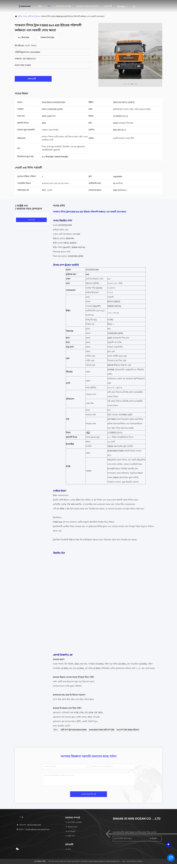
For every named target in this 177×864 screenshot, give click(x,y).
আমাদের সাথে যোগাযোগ (87, 6)
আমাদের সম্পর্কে (63, 6)
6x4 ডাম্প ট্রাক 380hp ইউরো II (128, 730)
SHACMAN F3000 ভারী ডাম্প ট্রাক (101, 730)
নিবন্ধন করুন (154, 838)
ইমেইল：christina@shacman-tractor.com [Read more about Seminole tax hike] (33, 829)
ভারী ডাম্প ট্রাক (33, 16)
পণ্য (49, 6)
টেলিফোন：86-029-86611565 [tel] (28, 825)
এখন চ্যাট (33, 78)
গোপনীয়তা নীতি (40, 861)
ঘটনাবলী (108, 6)
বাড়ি (40, 6)
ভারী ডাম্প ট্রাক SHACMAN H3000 (73, 730)
